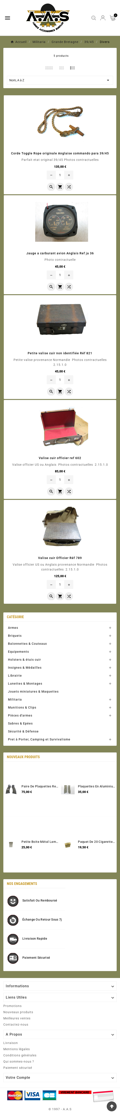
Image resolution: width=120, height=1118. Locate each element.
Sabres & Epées (20, 723)
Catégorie (15, 617)
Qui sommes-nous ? (18, 1061)
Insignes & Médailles (25, 667)
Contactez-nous (15, 1024)
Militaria (15, 699)
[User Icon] (102, 17)
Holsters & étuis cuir (24, 659)
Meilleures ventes (17, 1018)
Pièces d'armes (20, 715)
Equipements (18, 651)
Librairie (15, 675)
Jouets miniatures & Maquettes (33, 691)
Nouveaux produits (18, 1012)
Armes (13, 627)
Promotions (12, 1006)
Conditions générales (20, 1055)
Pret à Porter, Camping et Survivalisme (39, 739)
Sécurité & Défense (23, 731)
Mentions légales (16, 1049)
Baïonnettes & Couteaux (27, 643)
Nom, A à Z (60, 80)
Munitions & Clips (22, 707)
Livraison (10, 1043)
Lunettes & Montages (25, 683)
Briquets (15, 635)
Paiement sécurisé (17, 1067)
